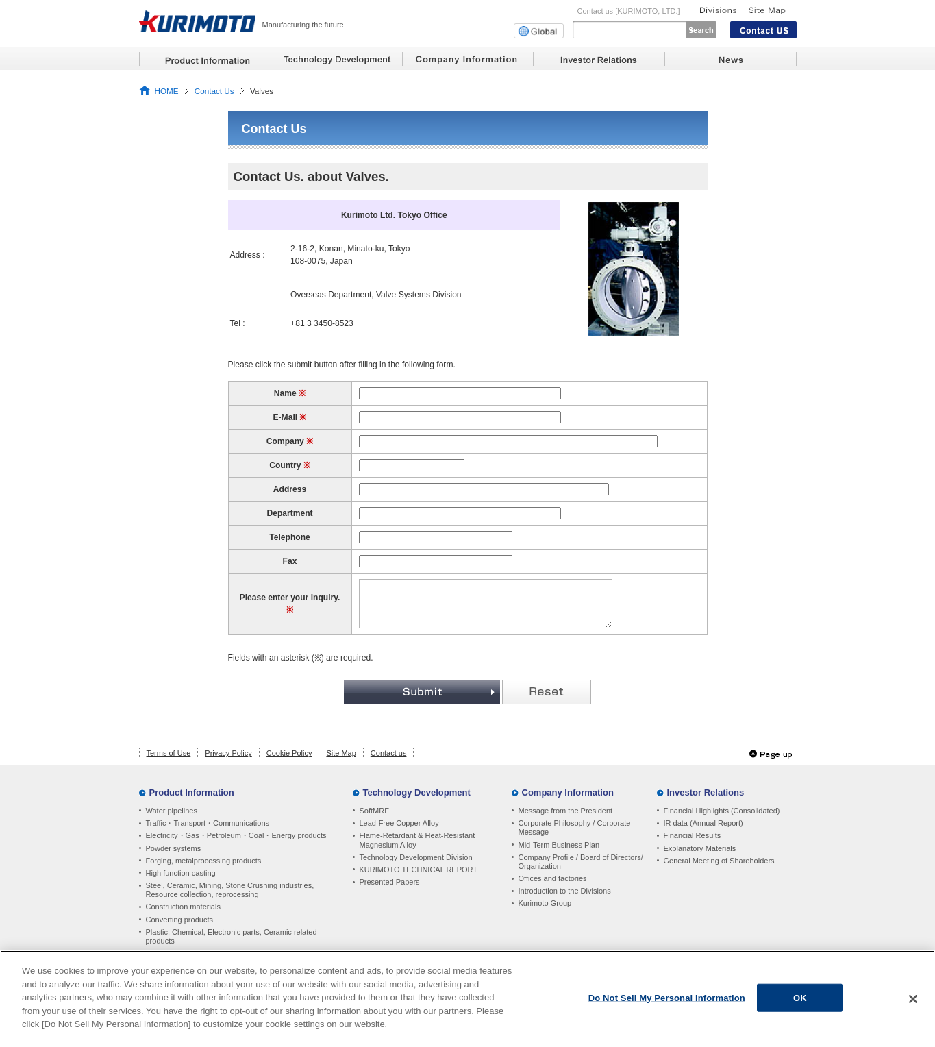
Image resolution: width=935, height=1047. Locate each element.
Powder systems (173, 848)
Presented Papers (390, 882)
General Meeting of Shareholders (719, 861)
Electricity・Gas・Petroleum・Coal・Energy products (236, 835)
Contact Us (214, 90)
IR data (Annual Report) (703, 823)
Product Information (191, 792)
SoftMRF (374, 810)
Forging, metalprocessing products (204, 861)
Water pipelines (171, 810)
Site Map (341, 753)
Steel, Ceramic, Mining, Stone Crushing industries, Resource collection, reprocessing (230, 889)
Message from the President (566, 810)
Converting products (179, 919)
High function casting (181, 873)
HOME (167, 90)
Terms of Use (169, 753)
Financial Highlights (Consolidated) (722, 810)
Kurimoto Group (545, 903)
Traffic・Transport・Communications (208, 823)
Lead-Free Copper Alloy (399, 823)
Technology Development (417, 792)
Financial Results (692, 835)
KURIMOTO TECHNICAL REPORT (419, 869)
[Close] (913, 1000)
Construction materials (183, 906)
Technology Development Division (416, 857)
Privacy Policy (228, 753)
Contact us (389, 753)
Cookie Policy (289, 753)
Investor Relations (706, 792)
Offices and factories (553, 878)
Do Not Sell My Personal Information (666, 999)
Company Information (568, 792)
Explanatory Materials (700, 848)
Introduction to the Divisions (565, 891)
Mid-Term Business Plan (559, 845)
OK (800, 999)
